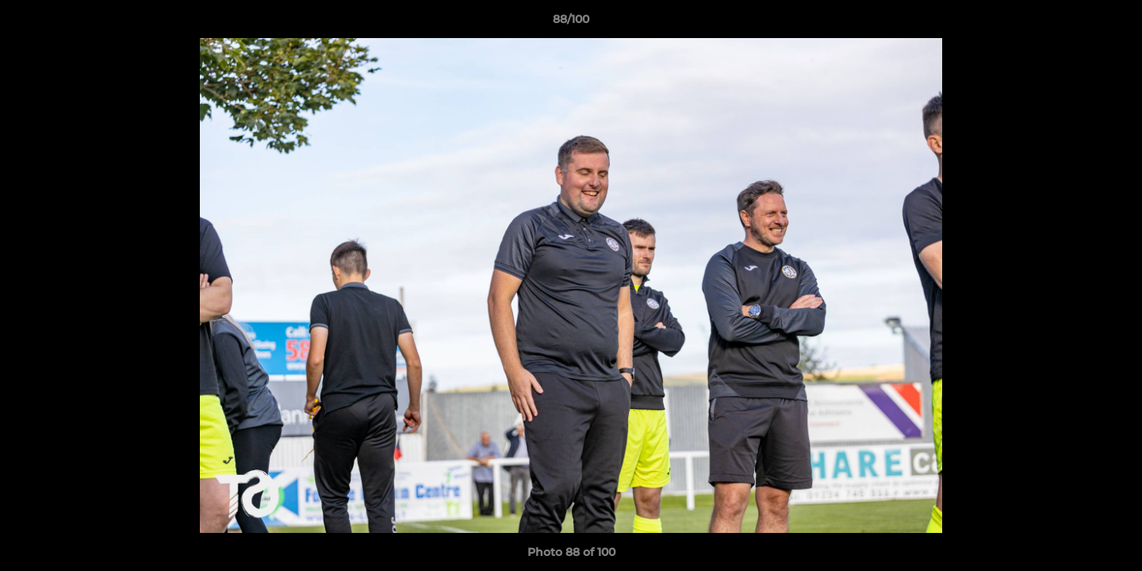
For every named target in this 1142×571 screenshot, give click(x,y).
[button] (1113, 23)
